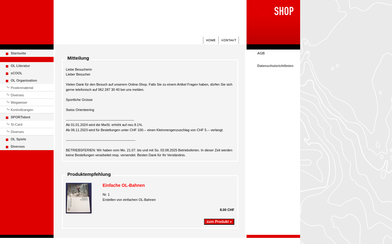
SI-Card (16, 124)
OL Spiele (18, 139)
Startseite (18, 53)
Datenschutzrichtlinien (275, 66)
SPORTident (20, 117)
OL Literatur (20, 66)
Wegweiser (19, 102)
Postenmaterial (22, 88)
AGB (261, 53)
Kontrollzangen (22, 110)
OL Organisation (24, 80)
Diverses (17, 95)
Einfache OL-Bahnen (124, 185)
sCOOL (16, 73)
